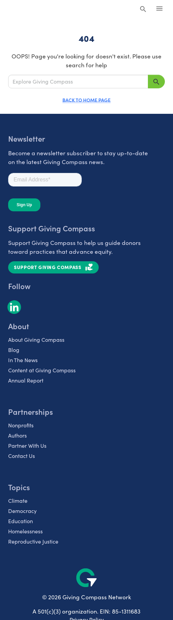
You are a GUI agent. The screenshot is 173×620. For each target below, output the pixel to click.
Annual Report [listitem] (25, 380)
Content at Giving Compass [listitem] (42, 370)
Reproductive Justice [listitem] (33, 541)
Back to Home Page (86, 99)
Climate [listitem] (17, 500)
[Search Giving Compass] (143, 9)
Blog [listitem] (13, 349)
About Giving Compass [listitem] (36, 339)
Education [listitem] (20, 521)
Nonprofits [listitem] (21, 425)
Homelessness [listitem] (25, 531)
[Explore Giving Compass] (78, 81)
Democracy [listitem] (22, 510)
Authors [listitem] (17, 435)
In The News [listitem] (23, 360)
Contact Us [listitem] (21, 455)
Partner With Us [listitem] (27, 445)
